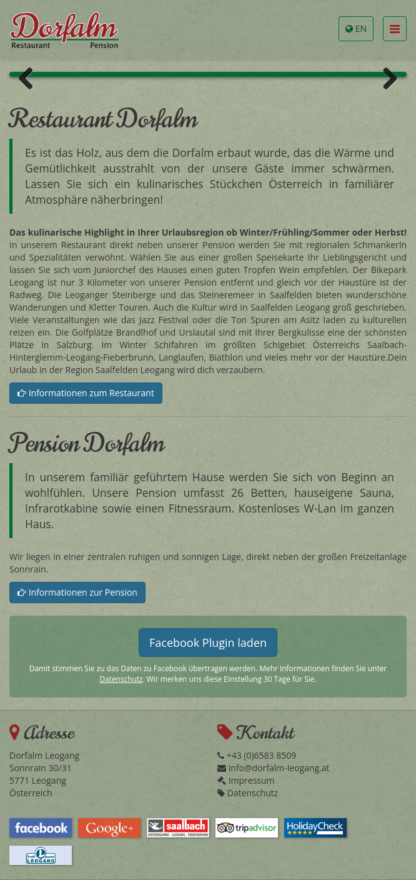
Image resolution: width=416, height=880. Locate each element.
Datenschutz (120, 679)
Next (385, 77)
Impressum (246, 780)
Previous (30, 77)
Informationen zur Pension (77, 592)
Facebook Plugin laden (208, 642)
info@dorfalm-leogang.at (273, 768)
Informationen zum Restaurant (85, 393)
